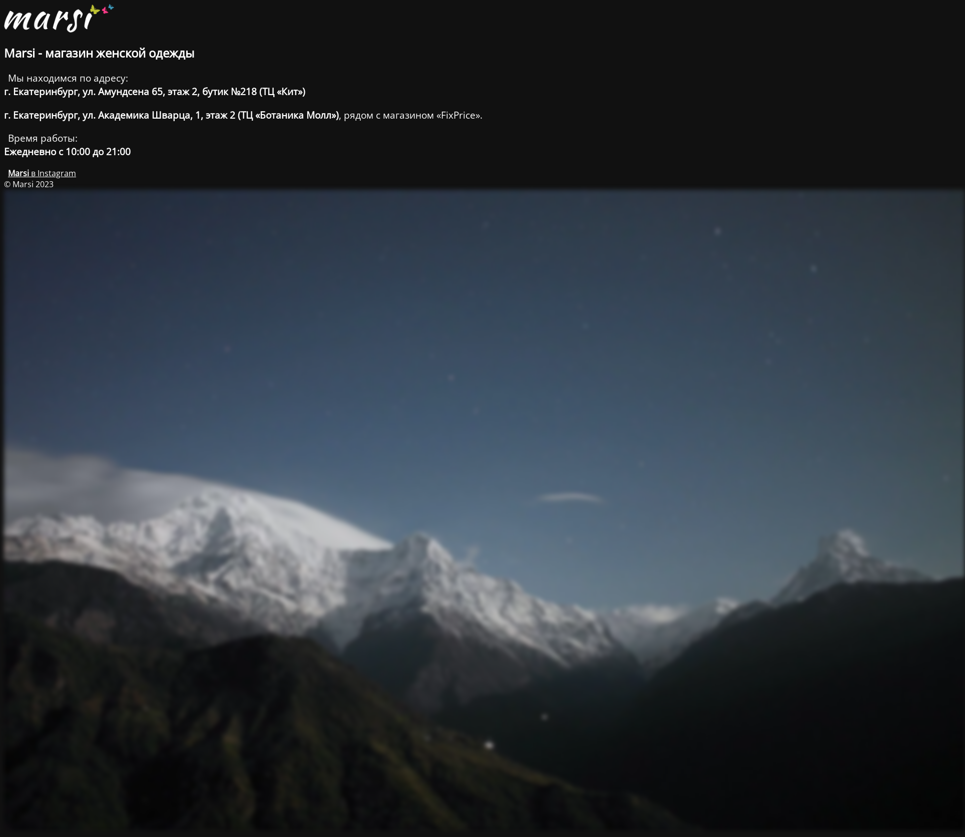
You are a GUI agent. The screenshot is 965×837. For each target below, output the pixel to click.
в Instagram (42, 173)
